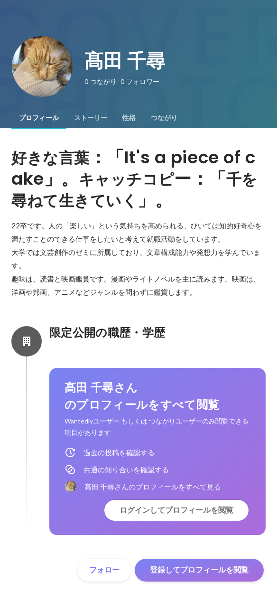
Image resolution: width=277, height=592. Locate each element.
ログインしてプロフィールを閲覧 (176, 510)
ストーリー (90, 117)
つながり (164, 117)
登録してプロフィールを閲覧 (199, 569)
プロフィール (39, 117)
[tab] (38, 117)
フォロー (104, 569)
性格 (129, 117)
